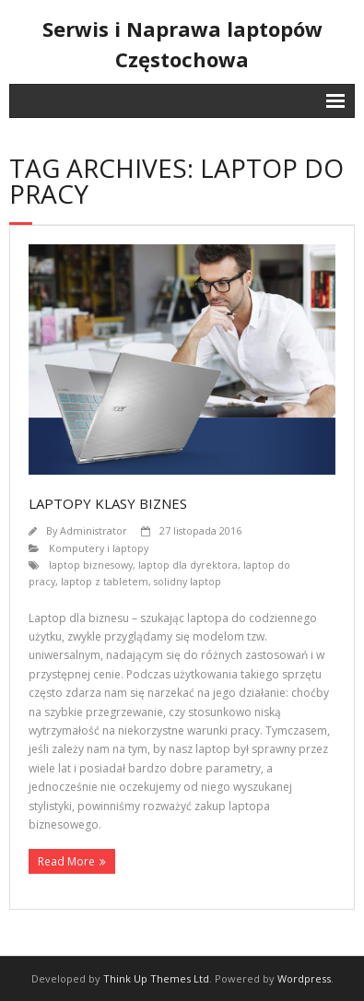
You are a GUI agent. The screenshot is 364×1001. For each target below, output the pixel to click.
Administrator (93, 530)
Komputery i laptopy (98, 548)
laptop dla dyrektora (188, 564)
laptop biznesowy (91, 564)
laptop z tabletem (104, 581)
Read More (66, 861)
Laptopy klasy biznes (108, 503)
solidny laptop (187, 581)
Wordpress (304, 978)
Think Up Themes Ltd (156, 978)
